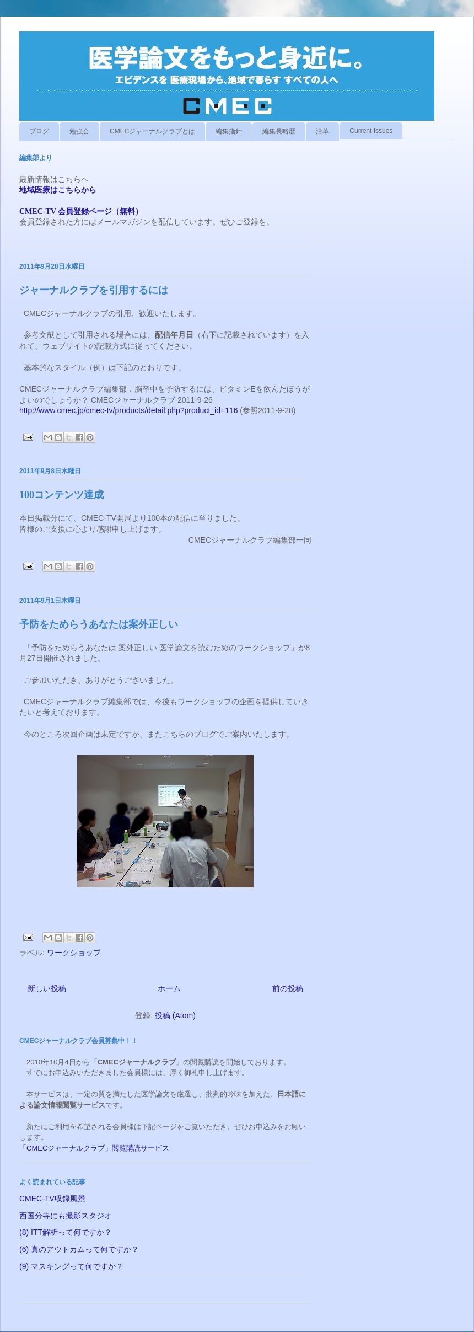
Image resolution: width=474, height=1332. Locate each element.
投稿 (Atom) (175, 1015)
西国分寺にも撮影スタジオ (65, 1215)
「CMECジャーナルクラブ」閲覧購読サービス (94, 1148)
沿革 (322, 131)
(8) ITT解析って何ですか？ (65, 1232)
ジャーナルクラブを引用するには (93, 290)
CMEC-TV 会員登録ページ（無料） (81, 211)
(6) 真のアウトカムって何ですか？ (79, 1249)
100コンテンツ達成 (61, 494)
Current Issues (370, 131)
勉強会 (79, 131)
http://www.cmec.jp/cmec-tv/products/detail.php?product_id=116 (128, 410)
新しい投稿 (47, 988)
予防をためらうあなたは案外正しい (98, 624)
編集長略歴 (278, 131)
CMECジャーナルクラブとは (152, 131)
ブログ (39, 131)
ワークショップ (74, 952)
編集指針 (229, 131)
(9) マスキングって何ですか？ (71, 1266)
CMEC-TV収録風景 (52, 1198)
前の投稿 (287, 988)
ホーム (169, 988)
